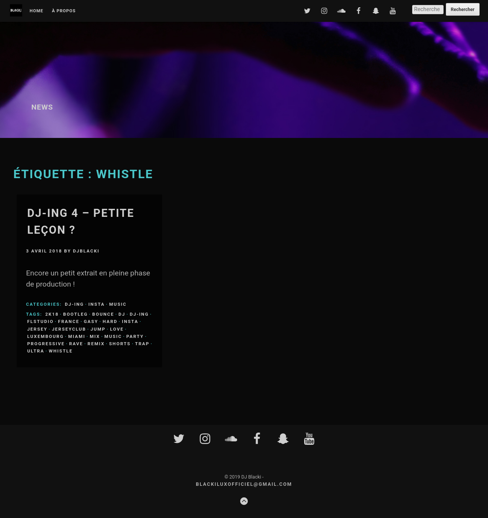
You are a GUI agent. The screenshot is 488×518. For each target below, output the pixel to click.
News (42, 107)
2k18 (52, 314)
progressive (46, 343)
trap (142, 343)
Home (36, 11)
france (69, 321)
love (117, 329)
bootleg (75, 314)
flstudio (40, 321)
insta (130, 321)
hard (110, 321)
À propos (63, 11)
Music (118, 304)
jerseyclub (69, 329)
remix (96, 343)
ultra (35, 351)
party (135, 336)
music (113, 336)
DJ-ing (74, 304)
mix (95, 336)
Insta (96, 304)
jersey (37, 329)
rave (76, 343)
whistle (61, 351)
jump (98, 329)
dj (121, 314)
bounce (103, 314)
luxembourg (45, 336)
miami (76, 336)
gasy (91, 321)
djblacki (86, 251)
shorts (120, 343)
